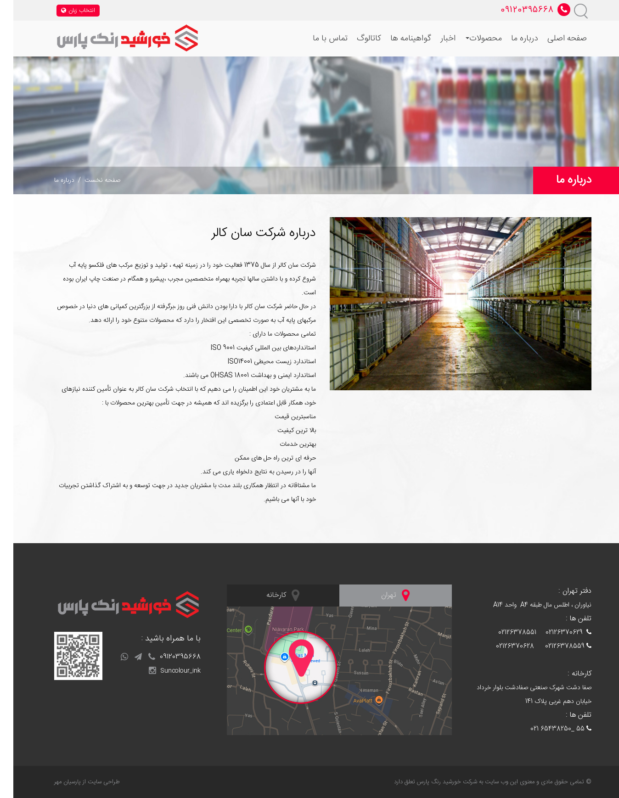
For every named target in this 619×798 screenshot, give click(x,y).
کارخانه (269, 595)
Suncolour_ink (161, 671)
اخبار (434, 38)
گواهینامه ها (397, 38)
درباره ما (511, 38)
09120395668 (161, 657)
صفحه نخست (89, 180)
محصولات (470, 38)
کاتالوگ (355, 38)
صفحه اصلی (554, 38)
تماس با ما (316, 38)
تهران (382, 595)
